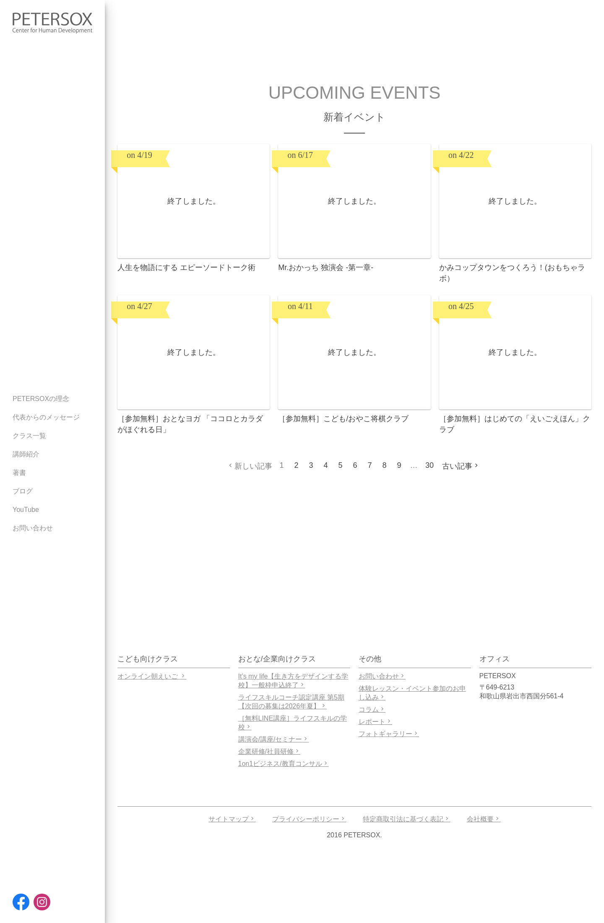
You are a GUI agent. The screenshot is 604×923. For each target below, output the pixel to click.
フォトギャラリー (389, 733)
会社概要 (483, 819)
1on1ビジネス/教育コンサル (283, 763)
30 (429, 465)
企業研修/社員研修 (269, 751)
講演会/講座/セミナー (273, 739)
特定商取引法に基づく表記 (406, 819)
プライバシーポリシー (309, 819)
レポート (375, 721)
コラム (372, 709)
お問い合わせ (382, 676)
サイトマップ (231, 819)
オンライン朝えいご (151, 676)
